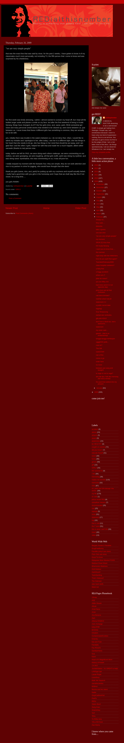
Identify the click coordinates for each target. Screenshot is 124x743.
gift (93, 465)
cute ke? (99, 345)
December (100, 184)
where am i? (100, 275)
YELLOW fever (97, 722)
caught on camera (98, 447)
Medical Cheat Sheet (99, 563)
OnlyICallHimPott (98, 695)
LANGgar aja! (97, 671)
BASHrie (95, 630)
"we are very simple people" (106, 236)
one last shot (101, 233)
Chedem (95, 633)
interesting (95, 477)
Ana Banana (96, 615)
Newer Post (12, 208)
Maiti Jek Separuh (98, 680)
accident (95, 429)
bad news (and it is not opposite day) (104, 286)
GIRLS (18, 189)
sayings (94, 511)
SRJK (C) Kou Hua (103, 242)
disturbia (99, 226)
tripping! (99, 309)
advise (94, 432)
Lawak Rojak (96, 674)
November (100, 187)
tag (93, 520)
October (99, 191)
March (98, 214)
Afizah (94, 606)
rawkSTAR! (100, 352)
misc (93, 486)
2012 (96, 171)
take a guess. (101, 229)
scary (94, 514)
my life (94, 494)
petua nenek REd (98, 499)
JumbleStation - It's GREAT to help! (105, 668)
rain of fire (99, 355)
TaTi (93, 713)
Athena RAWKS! (98, 621)
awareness (96, 441)
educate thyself (97, 453)
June (98, 204)
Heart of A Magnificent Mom (102, 659)
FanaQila (95, 645)
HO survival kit (97, 471)
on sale (94, 496)
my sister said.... (102, 330)
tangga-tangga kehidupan (105, 339)
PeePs (94, 698)
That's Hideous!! (98, 578)
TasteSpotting (97, 575)
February (100, 217)
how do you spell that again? (106, 259)
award (94, 438)
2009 (96, 181)
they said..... (100, 223)
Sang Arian (96, 707)
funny (94, 459)
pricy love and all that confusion (104, 291)
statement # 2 (101, 302)
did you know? (97, 450)
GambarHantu (97, 651)
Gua (93, 654)
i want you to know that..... (105, 249)
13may (94, 597)
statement (99, 327)
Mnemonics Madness (100, 566)
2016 (96, 165)
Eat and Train (97, 642)
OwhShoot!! (96, 572)
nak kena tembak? (103, 295)
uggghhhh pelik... (102, 342)
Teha (93, 716)
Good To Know (97, 557)
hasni (94, 657)
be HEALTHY (97, 444)
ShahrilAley (96, 710)
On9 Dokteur (96, 569)
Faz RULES (96, 648)
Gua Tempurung (102, 312)
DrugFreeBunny (98, 548)
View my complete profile (101, 152)
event (94, 456)
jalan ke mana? (101, 278)
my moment (100, 239)
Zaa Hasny (96, 725)
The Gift (99, 348)
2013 (96, 168)
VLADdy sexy (97, 719)
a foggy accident (102, 272)
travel (94, 532)
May (98, 207)
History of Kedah (98, 662)
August (99, 197)
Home (46, 208)
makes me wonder (98, 480)
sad (93, 508)
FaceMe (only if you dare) (101, 551)
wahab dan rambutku (104, 315)
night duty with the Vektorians (107, 256)
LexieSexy (95, 677)
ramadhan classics (99, 502)
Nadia (94, 692)
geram (94, 462)
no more (99, 365)
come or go (100, 358)
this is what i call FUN (100, 529)
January (99, 388)
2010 (96, 178)
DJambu (95, 639)
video (94, 535)
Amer (94, 612)
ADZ (93, 600)
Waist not (95, 587)
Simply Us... (100, 220)
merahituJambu (97, 683)
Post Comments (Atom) (24, 213)
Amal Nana (96, 609)
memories (95, 483)
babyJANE (96, 627)
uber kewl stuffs (97, 584)
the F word (96, 526)
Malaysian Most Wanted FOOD (103, 560)
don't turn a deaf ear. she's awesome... (106, 323)
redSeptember (111, 118)
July (98, 200)
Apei (93, 618)
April (98, 210)
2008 (96, 392)
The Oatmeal (96, 581)
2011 (96, 175)
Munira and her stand (100, 689)
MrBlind (94, 686)
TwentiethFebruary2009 (105, 262)
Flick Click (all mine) (99, 554)
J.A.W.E (95, 665)
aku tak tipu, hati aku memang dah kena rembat (107, 378)
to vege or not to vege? (104, 373)
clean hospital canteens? (105, 265)
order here (100, 362)
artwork (94, 435)
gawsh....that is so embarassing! (102, 334)
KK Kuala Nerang (102, 246)
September (100, 194)
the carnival (100, 252)
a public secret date (103, 305)
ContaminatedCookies (100, 636)
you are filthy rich (102, 282)
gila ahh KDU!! (101, 318)
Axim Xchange (97, 624)
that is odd (95, 523)
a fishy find (100, 269)
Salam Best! (96, 704)
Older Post (80, 208)
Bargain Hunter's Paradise (101, 545)
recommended (97, 505)
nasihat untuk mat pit (103, 299)
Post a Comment (15, 198)
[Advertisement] (103, 49)
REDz (94, 701)
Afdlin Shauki (97, 603)
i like (93, 474)
